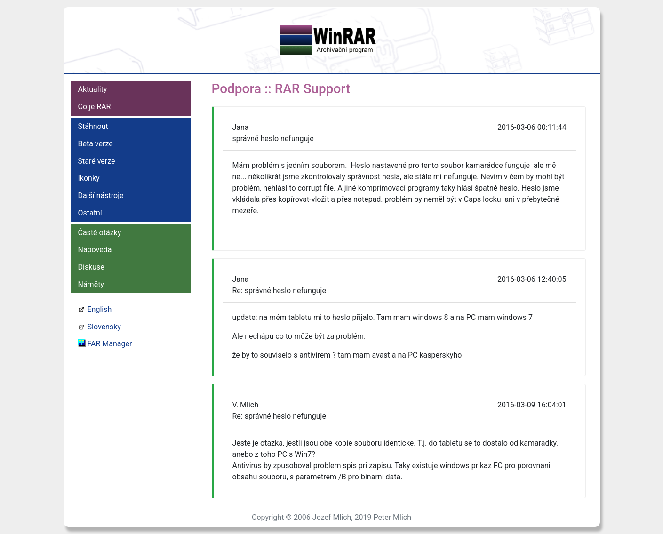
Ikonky (89, 178)
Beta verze (95, 143)
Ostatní (90, 212)
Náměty (91, 284)
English (100, 309)
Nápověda (95, 249)
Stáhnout (93, 126)
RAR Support (313, 88)
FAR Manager (110, 343)
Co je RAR (94, 106)
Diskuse (91, 267)
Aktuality (92, 89)
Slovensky (104, 326)
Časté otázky (99, 232)
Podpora (236, 88)
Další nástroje (101, 195)
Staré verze (96, 161)
